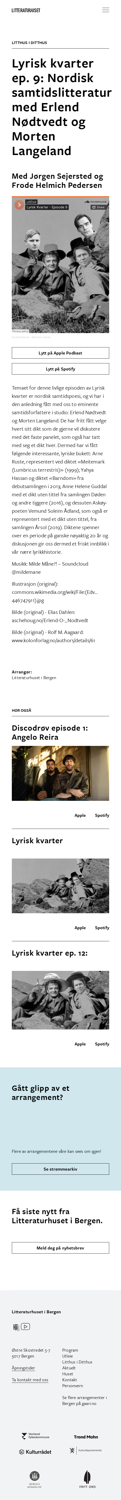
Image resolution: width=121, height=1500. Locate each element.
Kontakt (69, 1379)
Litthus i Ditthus (77, 1362)
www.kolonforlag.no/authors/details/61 (53, 640)
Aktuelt (69, 1368)
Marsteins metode (41, 337)
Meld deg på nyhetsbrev (60, 1248)
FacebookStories (21, 337)
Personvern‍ (72, 1385)
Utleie (67, 1356)
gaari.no (89, 1403)
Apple (80, 815)
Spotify (102, 815)
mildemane (28, 572)
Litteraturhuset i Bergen (36, 1312)
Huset (67, 1374)
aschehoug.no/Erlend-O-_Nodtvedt (50, 620)
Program (70, 1350)
